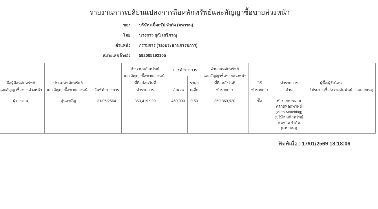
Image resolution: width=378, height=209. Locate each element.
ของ (126, 25)
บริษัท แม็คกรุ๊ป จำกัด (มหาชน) (166, 25)
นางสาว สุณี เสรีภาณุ (158, 35)
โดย (126, 35)
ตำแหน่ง (122, 45)
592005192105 (152, 55)
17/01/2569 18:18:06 (326, 144)
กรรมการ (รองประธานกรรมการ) (168, 45)
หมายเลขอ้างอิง (116, 55)
